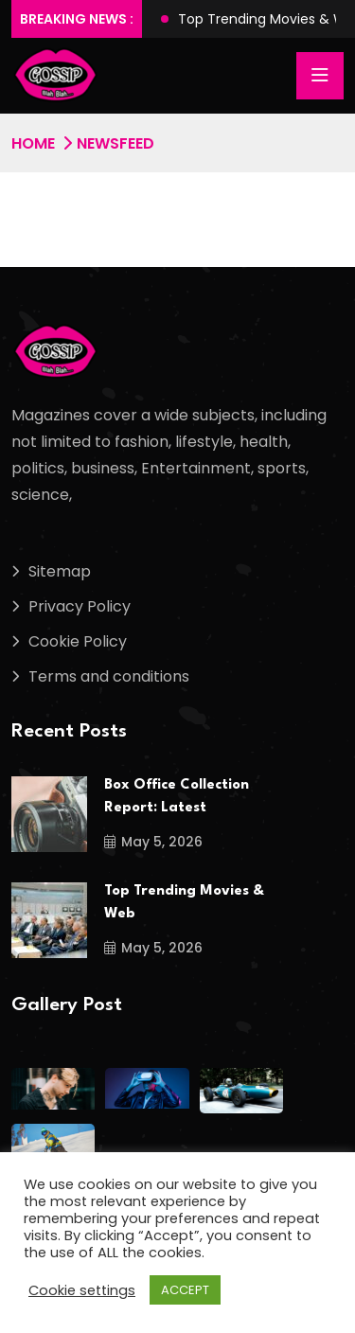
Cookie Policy (77, 641)
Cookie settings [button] (81, 1290)
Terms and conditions (108, 676)
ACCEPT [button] (185, 1290)
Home (33, 143)
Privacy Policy (79, 606)
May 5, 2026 (153, 841)
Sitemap (59, 571)
